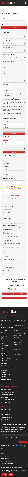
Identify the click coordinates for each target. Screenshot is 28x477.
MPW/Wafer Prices (5, 414)
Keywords (5, 121)
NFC (4, 73)
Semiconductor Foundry (19, 320)
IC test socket (17, 349)
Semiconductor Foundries (7, 327)
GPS (4, 66)
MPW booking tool (5, 402)
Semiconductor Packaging (20, 333)
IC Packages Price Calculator (9, 259)
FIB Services (17, 354)
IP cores (3, 343)
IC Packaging (4, 330)
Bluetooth (6, 64)
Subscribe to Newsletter (7, 463)
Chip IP (2, 348)
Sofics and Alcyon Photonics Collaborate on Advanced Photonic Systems (12, 114)
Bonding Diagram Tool (7, 265)
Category (5, 127)
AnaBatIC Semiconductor (8, 206)
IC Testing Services (5, 419)
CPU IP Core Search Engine (8, 267)
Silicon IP (3, 353)
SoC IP (2, 350)
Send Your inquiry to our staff (15, 294)
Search (14, 27)
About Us (3, 448)
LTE (4, 67)
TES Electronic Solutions (14, 195)
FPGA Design (5, 174)
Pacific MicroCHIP (6, 212)
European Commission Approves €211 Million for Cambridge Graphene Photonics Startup (13, 98)
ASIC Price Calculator (7, 256)
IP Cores (3, 412)
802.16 (5, 71)
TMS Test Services (7, 209)
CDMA (5, 75)
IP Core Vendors (6, 172)
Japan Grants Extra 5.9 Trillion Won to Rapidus (13, 106)
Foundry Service (18, 323)
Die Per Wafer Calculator (8, 262)
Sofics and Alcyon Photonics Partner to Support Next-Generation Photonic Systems (13, 224)
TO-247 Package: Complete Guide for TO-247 (12, 243)
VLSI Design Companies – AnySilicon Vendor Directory (7, 337)
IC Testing (5, 169)
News (2, 453)
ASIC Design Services (6, 320)
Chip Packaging (6, 166)
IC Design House (5, 355)
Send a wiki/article (5, 461)
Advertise (3, 466)
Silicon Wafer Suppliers (19, 325)
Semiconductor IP (5, 345)
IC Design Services (5, 363)
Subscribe (23, 441)
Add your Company (5, 458)
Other (5, 77)
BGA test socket (18, 352)
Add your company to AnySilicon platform (15, 298)
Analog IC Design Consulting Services (11, 236)
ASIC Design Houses (7, 160)
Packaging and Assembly (6, 417)
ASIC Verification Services (20, 347)
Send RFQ (3, 456)
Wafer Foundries (6, 163)
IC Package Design (18, 340)
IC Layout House (5, 360)
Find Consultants (6, 270)
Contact (3, 451)
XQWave (4, 215)
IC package (16, 330)
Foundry (5, 146)
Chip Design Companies (6, 358)
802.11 (5, 69)
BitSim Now (5, 204)
